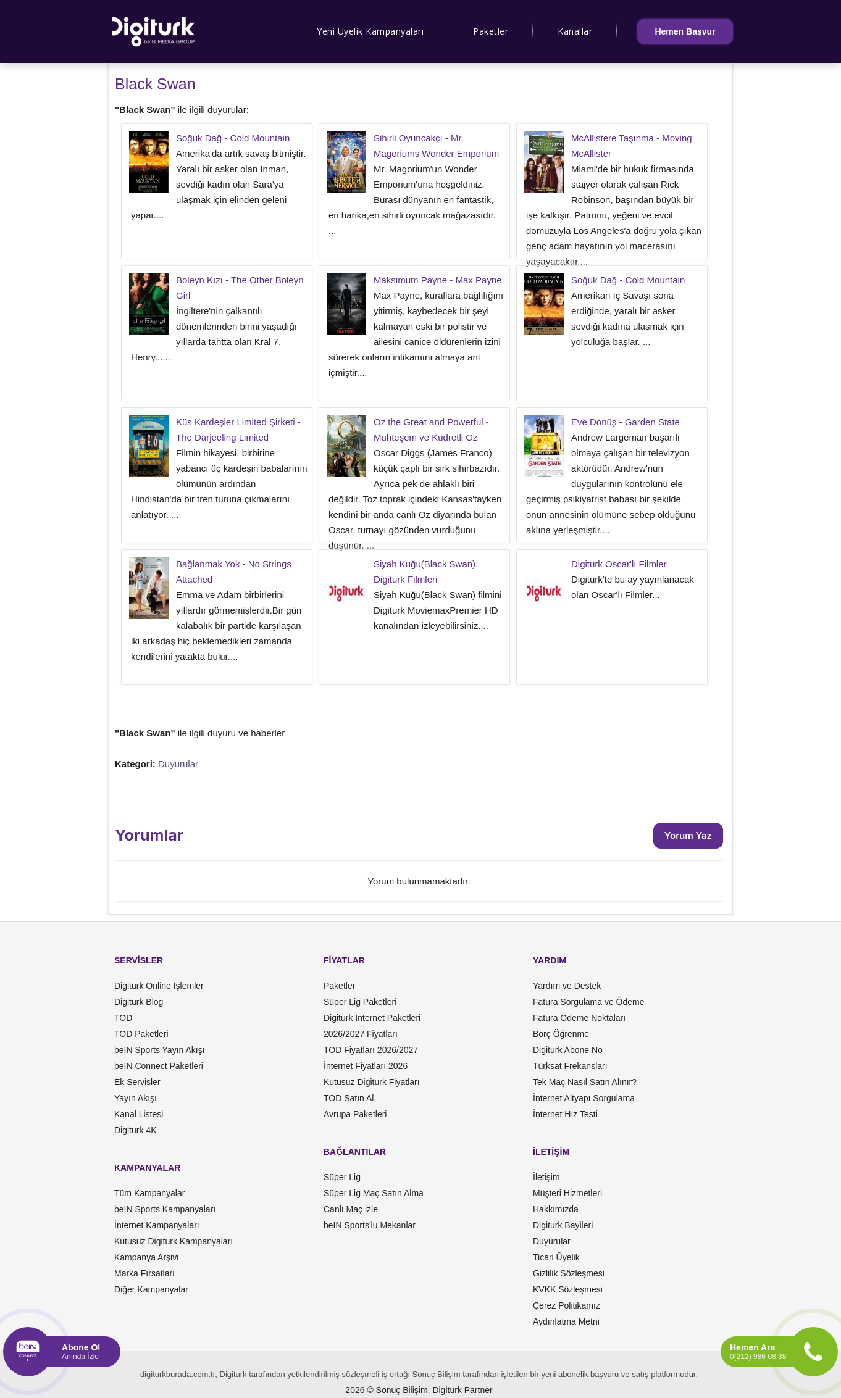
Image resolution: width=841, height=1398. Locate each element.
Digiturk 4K (135, 1130)
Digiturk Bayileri (563, 1225)
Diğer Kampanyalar (151, 1289)
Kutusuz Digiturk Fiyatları (372, 1082)
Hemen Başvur (685, 31)
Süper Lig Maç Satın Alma (374, 1193)
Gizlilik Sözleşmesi (569, 1273)
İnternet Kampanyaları (156, 1225)
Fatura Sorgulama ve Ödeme (589, 1002)
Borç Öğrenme (561, 1034)
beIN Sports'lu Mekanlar (370, 1225)
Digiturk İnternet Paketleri (372, 1018)
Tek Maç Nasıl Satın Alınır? (585, 1082)
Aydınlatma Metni (566, 1321)
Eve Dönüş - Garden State (625, 422)
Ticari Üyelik (556, 1257)
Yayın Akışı (135, 1098)
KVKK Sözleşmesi (568, 1289)
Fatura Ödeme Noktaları (579, 1018)
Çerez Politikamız (566, 1305)
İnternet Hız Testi (565, 1114)
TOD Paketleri (141, 1034)
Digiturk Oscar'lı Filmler (619, 564)
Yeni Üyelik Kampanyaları (370, 31)
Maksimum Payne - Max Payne (438, 280)
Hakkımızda (556, 1209)
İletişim (546, 1177)
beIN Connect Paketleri (158, 1066)
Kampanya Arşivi (146, 1257)
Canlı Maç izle (351, 1209)
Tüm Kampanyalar (149, 1193)
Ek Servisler (137, 1082)
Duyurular (178, 764)
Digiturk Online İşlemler (159, 986)
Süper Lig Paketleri (360, 1002)
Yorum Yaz (688, 835)
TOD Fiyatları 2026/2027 (371, 1050)
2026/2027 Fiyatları (361, 1034)
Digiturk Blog (138, 1002)
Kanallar (575, 31)
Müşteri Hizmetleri (567, 1193)
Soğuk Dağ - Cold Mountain (233, 138)
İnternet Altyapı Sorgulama (584, 1098)
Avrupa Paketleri (355, 1114)
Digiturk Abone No (568, 1050)
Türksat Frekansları (570, 1066)
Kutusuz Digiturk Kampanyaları (173, 1241)
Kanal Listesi (138, 1114)
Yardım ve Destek (567, 986)
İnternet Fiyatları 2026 (366, 1066)
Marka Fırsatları (144, 1273)
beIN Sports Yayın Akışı (159, 1050)
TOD (123, 1018)
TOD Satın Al (349, 1098)
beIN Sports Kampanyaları (164, 1209)
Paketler (490, 31)
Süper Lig (342, 1177)
